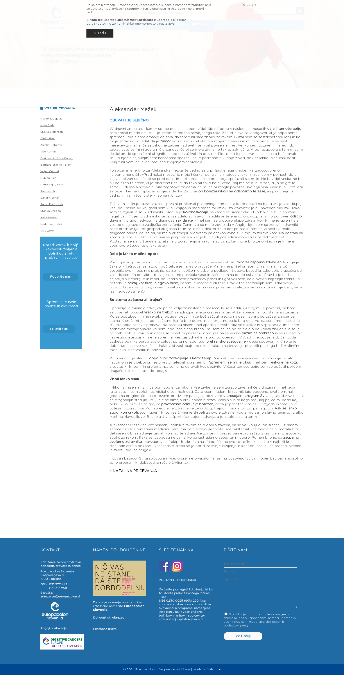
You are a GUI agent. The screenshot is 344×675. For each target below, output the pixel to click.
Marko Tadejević (51, 118)
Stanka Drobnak (51, 211)
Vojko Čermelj (49, 171)
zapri (250, 5)
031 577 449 (58, 584)
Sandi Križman (49, 197)
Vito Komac (48, 151)
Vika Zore (47, 230)
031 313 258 (58, 588)
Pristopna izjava (104, 629)
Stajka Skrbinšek (51, 131)
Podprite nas (60, 276)
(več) (244, 625)
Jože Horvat (48, 217)
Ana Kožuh (47, 191)
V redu (100, 33)
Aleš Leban (47, 138)
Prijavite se (59, 329)
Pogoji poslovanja (53, 628)
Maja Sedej (47, 125)
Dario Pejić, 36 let (52, 184)
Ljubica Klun (48, 178)
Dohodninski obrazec (108, 617)
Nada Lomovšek (51, 224)
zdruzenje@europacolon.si (60, 596)
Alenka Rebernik (51, 145)
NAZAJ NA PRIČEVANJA (135, 471)
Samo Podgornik (51, 204)
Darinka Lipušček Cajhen (56, 158)
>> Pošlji (243, 636)
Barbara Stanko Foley (55, 164)
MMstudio (214, 669)
